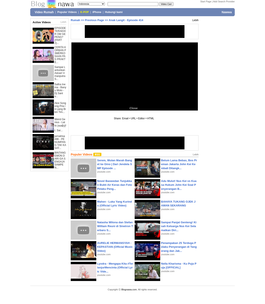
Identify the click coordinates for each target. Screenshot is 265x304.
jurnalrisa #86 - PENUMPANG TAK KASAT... (60, 142)
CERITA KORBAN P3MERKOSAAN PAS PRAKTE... (60, 55)
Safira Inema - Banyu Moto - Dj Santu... (60, 90)
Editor (141, 118)
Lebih (63, 22)
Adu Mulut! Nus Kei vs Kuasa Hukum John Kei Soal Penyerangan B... (178, 184)
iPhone (96, 12)
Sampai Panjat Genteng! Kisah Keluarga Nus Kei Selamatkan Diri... (178, 226)
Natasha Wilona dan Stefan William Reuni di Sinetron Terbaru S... (115, 226)
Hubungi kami (114, 12)
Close (134, 108)
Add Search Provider (224, 1)
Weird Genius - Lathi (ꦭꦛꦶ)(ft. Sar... (60, 125)
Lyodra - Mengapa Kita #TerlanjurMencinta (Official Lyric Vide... (115, 267)
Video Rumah (44, 12)
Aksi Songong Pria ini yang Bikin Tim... (60, 108)
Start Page (205, 1)
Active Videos (42, 22)
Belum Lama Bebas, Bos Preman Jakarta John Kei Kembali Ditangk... (179, 164)
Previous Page (94, 20)
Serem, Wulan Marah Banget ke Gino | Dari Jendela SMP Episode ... (114, 164)
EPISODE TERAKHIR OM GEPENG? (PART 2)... (60, 36)
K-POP (84, 12)
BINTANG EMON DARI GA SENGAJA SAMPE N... (60, 160)
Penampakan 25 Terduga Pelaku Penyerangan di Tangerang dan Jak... (179, 246)
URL (133, 118)
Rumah (75, 20)
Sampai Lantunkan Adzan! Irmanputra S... (60, 73)
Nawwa (227, 12)
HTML (150, 118)
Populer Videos (67, 12)
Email (125, 118)
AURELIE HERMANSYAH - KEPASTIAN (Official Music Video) (115, 246)
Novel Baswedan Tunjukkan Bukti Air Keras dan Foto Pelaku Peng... (114, 184)
